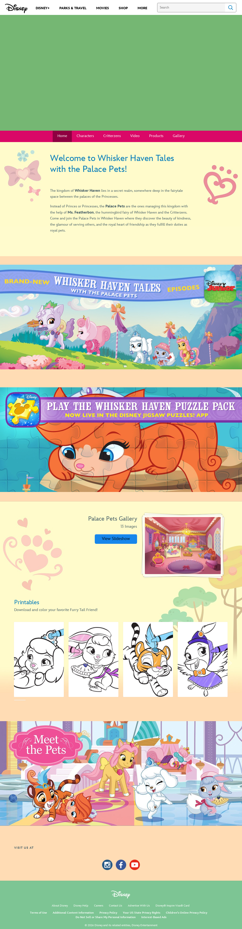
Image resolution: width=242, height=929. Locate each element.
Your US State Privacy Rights (141, 913)
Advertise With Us (139, 905)
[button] (116, 539)
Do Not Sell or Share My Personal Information (106, 917)
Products (156, 136)
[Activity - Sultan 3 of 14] (148, 659)
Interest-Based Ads (153, 917)
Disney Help (80, 905)
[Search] (191, 7)
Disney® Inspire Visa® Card (173, 905)
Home (62, 136)
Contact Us (115, 905)
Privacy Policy (108, 913)
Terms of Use (38, 913)
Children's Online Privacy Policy (186, 913)
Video (135, 136)
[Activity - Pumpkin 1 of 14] (39, 659)
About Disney (60, 905)
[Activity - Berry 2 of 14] (93, 659)
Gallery (179, 136)
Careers (98, 905)
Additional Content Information (73, 913)
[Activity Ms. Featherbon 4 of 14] (203, 659)
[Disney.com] (16, 8)
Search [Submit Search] (230, 7)
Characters (85, 136)
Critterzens (112, 136)
